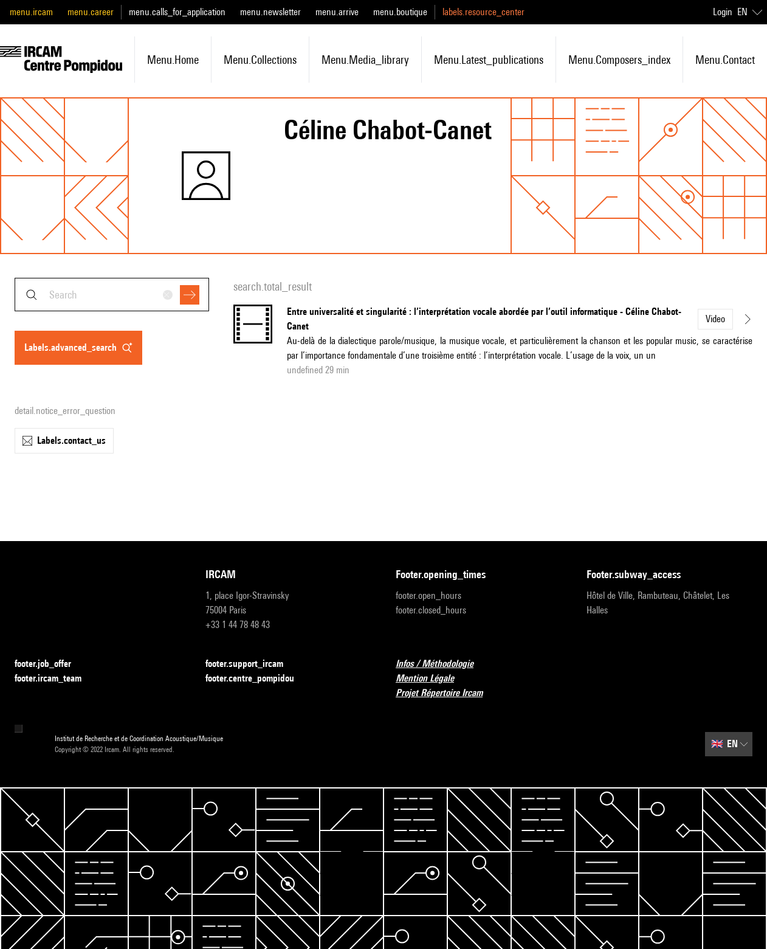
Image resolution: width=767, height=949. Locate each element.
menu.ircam (31, 12)
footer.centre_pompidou (257, 678)
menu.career (90, 12)
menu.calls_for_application (177, 12)
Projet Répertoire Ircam (446, 693)
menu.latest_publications (488, 59)
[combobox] (112, 294)
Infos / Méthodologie (442, 664)
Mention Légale (432, 678)
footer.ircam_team (55, 678)
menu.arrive (337, 12)
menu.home (173, 59)
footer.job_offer (50, 664)
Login (722, 12)
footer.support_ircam (251, 664)
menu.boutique (400, 12)
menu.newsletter (270, 12)
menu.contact (725, 59)
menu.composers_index (619, 59)
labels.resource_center (483, 12)
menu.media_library (365, 59)
